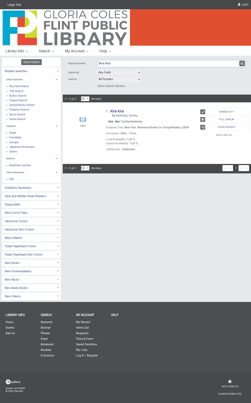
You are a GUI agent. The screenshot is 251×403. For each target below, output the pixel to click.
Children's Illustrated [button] (18, 188)
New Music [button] (12, 279)
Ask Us (10, 333)
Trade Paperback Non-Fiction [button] (23, 254)
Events (10, 327)
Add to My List (224, 135)
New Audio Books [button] (16, 288)
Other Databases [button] (15, 172)
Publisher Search (19, 109)
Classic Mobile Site (230, 393)
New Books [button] (12, 263)
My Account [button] (76, 51)
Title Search (16, 91)
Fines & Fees (84, 339)
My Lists (81, 350)
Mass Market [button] (13, 238)
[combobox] (119, 72)
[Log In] (239, 4)
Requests (82, 333)
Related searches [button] (16, 71)
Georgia (13, 142)
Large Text (14, 4)
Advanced (47, 344)
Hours (9, 322)
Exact (44, 339)
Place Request (217, 127)
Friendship (15, 137)
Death (12, 132)
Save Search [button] (31, 62)
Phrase (45, 333)
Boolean (46, 350)
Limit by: (73, 79)
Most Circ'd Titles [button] (16, 213)
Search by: (74, 72)
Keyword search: (77, 63)
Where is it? (217, 111)
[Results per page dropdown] (85, 98)
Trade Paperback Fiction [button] (20, 246)
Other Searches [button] (14, 79)
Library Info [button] (17, 51)
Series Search (17, 119)
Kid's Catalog (230, 384)
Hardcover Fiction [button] (16, 221)
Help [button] (105, 51)
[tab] (31, 71)
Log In (245, 4)
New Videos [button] (13, 296)
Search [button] (46, 51)
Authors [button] (10, 158)
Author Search (17, 95)
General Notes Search (22, 105)
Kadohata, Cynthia (20, 165)
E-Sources (47, 355)
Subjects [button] (11, 126)
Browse (46, 327)
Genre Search (17, 114)
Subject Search (18, 100)
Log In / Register (87, 355)
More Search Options (111, 86)
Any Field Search (19, 86)
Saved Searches (86, 344)
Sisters (13, 151)
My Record (83, 322)
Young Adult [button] (12, 204)
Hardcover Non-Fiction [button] (19, 229)
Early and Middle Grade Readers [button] (25, 196)
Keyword (46, 322)
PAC (11, 179)
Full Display (217, 119)
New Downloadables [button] (18, 271)
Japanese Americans (21, 146)
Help (114, 315)
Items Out (82, 327)
